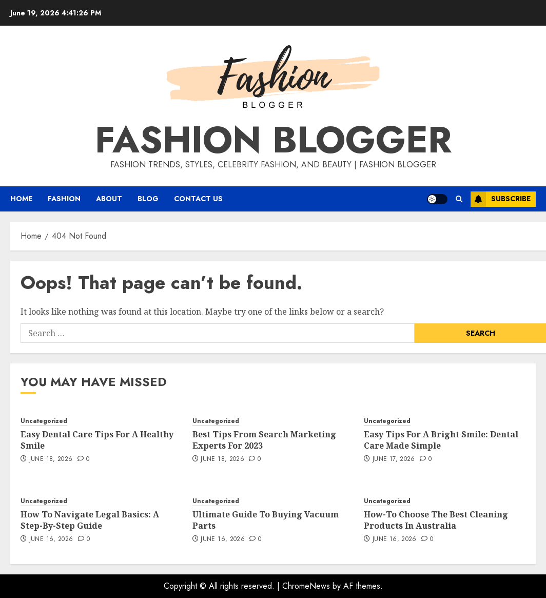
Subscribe (501, 199)
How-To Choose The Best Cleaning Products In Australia (436, 520)
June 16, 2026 (51, 539)
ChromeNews (306, 586)
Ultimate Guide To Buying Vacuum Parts (265, 520)
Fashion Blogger (273, 139)
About (109, 199)
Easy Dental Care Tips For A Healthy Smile (97, 440)
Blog (148, 199)
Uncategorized (44, 421)
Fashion (64, 199)
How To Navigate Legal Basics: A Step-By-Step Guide (90, 520)
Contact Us (198, 199)
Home (21, 199)
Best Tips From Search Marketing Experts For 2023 (264, 440)
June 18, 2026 (51, 459)
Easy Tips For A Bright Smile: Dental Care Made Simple (441, 440)
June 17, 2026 (394, 459)
